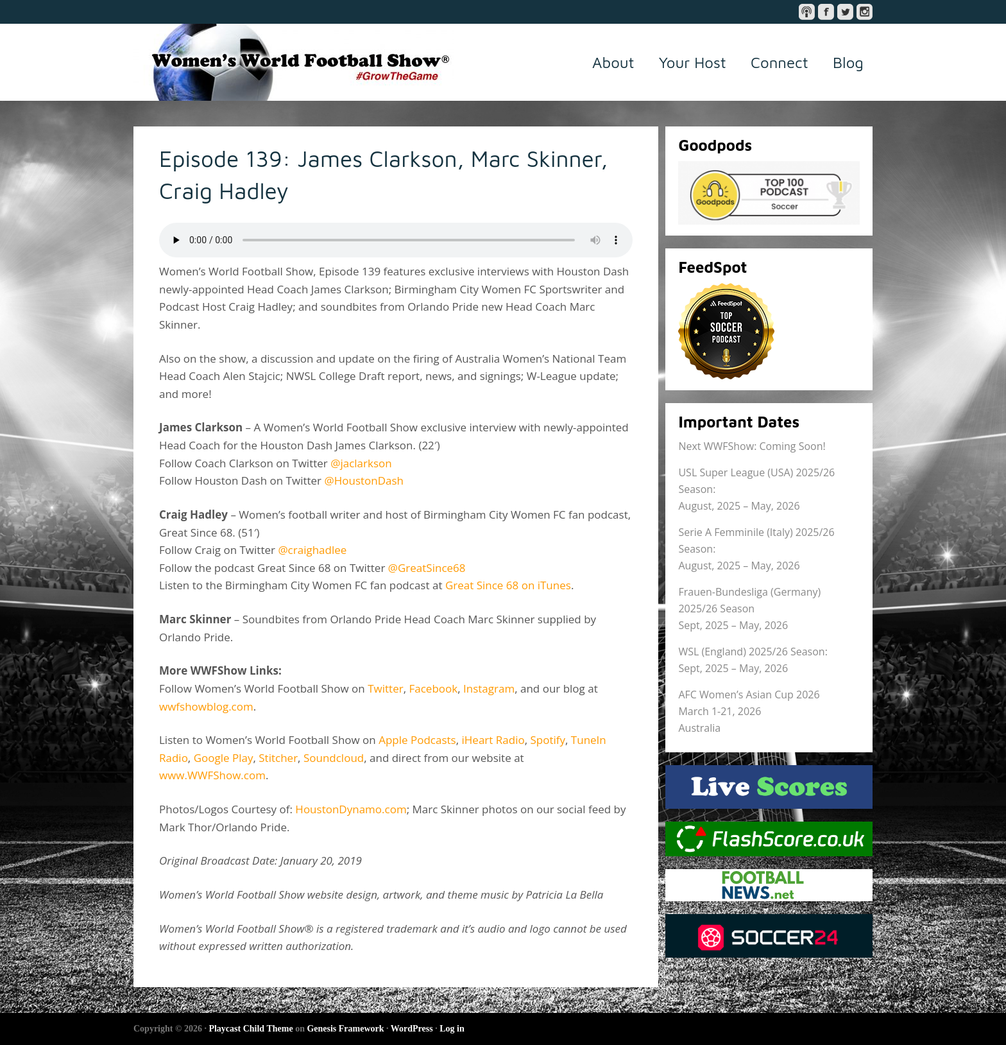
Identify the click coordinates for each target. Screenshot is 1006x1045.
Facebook (433, 688)
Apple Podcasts (417, 739)
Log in (452, 1028)
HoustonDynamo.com (350, 809)
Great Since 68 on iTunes (508, 585)
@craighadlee (312, 549)
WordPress (412, 1028)
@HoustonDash (364, 480)
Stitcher (278, 757)
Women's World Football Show (293, 62)
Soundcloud (333, 757)
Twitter (385, 688)
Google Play (223, 757)
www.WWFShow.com (212, 775)
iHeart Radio (493, 739)
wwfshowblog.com (206, 706)
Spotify (547, 739)
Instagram (489, 688)
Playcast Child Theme (251, 1028)
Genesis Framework (345, 1028)
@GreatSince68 (427, 567)
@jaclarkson (361, 463)
